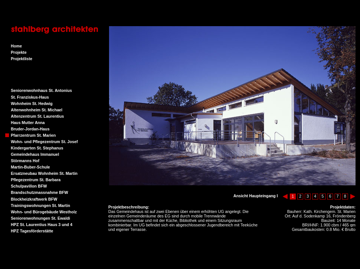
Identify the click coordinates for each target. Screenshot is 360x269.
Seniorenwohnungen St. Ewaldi (40, 218)
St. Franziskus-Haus (30, 97)
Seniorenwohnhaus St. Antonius (41, 90)
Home (16, 46)
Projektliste (21, 58)
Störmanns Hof (25, 160)
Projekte (19, 52)
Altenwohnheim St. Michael (36, 110)
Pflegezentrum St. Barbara (35, 179)
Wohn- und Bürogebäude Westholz (44, 212)
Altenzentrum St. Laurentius (37, 116)
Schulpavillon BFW (29, 186)
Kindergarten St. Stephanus (37, 148)
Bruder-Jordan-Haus (30, 129)
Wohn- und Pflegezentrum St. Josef (44, 141)
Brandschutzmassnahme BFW (39, 192)
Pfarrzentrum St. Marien (33, 135)
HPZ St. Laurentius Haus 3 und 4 (41, 224)
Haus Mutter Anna (28, 122)
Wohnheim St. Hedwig (32, 103)
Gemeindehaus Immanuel (35, 154)
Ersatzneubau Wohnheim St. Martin (44, 173)
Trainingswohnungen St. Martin (40, 205)
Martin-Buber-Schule (30, 167)
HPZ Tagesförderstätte (32, 231)
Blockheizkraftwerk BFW (34, 199)
